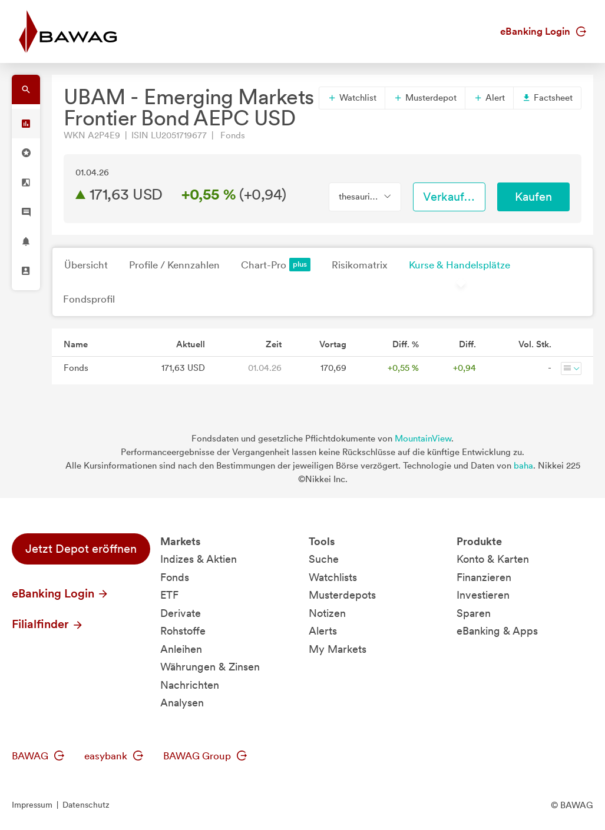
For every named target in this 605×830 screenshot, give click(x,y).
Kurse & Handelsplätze (459, 265)
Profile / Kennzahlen (174, 265)
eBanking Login (543, 31)
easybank (113, 756)
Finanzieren (484, 577)
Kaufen (533, 197)
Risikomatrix (360, 265)
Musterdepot (425, 97)
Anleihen (181, 649)
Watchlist (352, 97)
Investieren (483, 595)
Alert (489, 97)
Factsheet (547, 97)
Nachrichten (189, 685)
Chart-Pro (275, 264)
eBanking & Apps (497, 631)
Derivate (180, 613)
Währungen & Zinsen (210, 666)
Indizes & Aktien (198, 559)
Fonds (174, 577)
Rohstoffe (183, 631)
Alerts (323, 631)
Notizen (327, 613)
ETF (169, 595)
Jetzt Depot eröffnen (81, 549)
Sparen (474, 613)
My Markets (337, 649)
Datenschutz (86, 804)
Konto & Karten (493, 559)
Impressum (32, 804)
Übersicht (86, 265)
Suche (324, 559)
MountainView (423, 438)
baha (523, 465)
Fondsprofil (89, 299)
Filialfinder (48, 624)
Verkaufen (450, 197)
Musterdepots (342, 595)
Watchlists (333, 577)
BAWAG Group (205, 756)
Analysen (182, 702)
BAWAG (38, 756)
